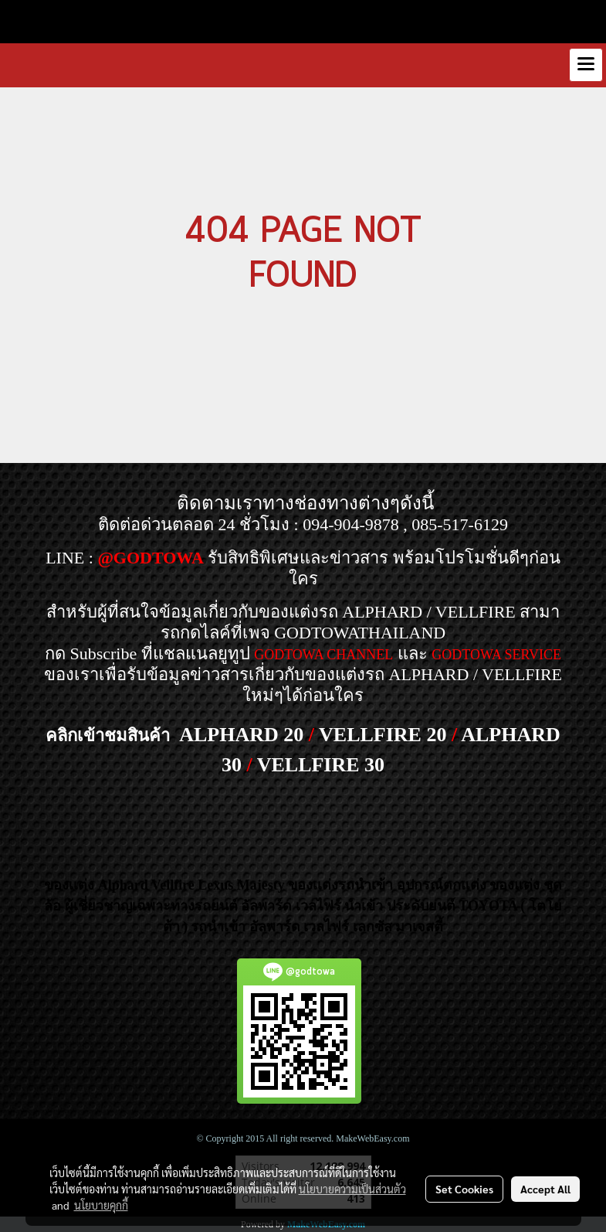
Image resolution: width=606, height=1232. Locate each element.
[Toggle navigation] (586, 65)
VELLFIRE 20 (382, 734)
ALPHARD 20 (241, 734)
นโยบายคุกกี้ (101, 1205)
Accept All (545, 1189)
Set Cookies (464, 1189)
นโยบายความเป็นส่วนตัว (352, 1189)
